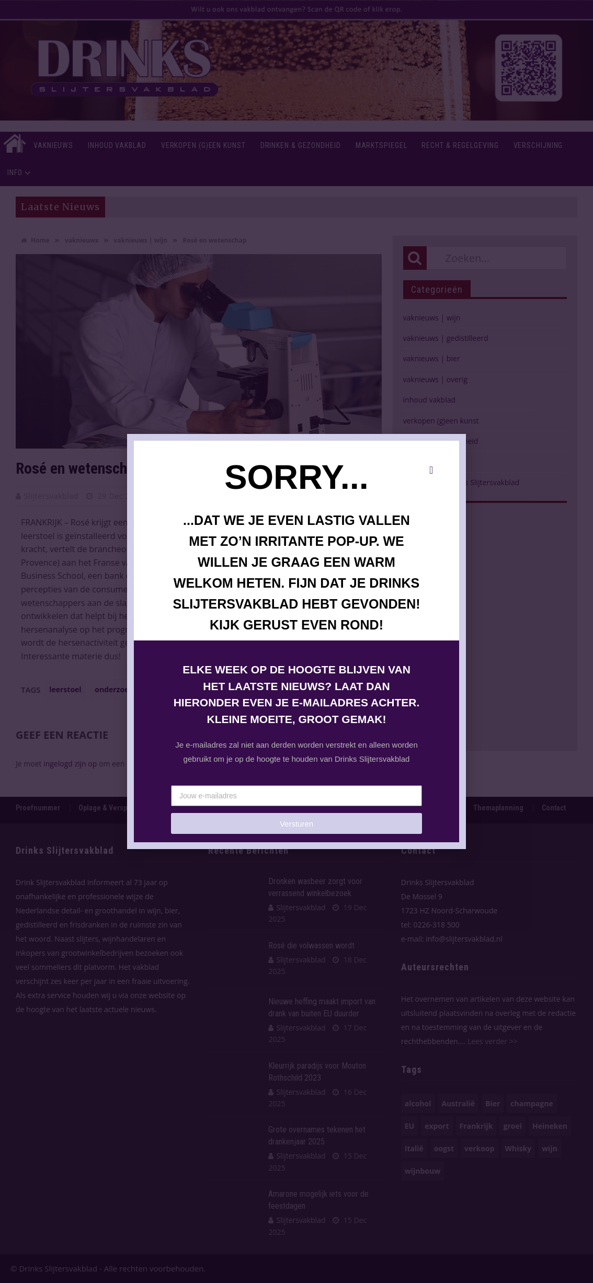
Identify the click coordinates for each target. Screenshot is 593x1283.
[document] (296, 641)
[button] (431, 470)
